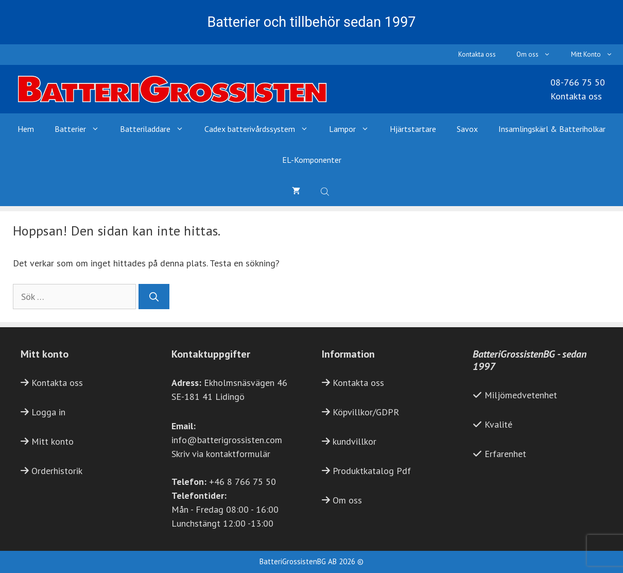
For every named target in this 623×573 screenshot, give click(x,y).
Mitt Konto (597, 54)
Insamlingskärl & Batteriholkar (551, 129)
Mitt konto (52, 441)
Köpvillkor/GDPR (366, 412)
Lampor (354, 128)
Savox (467, 129)
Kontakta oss (477, 54)
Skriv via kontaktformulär (220, 454)
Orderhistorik (56, 471)
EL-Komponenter (311, 160)
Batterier (82, 128)
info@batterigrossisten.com (226, 440)
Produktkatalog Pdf (372, 471)
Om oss (538, 54)
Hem (26, 129)
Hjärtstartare (413, 129)
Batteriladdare (157, 128)
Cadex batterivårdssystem (261, 128)
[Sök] (154, 296)
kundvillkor (354, 441)
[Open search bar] (326, 191)
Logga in (48, 412)
